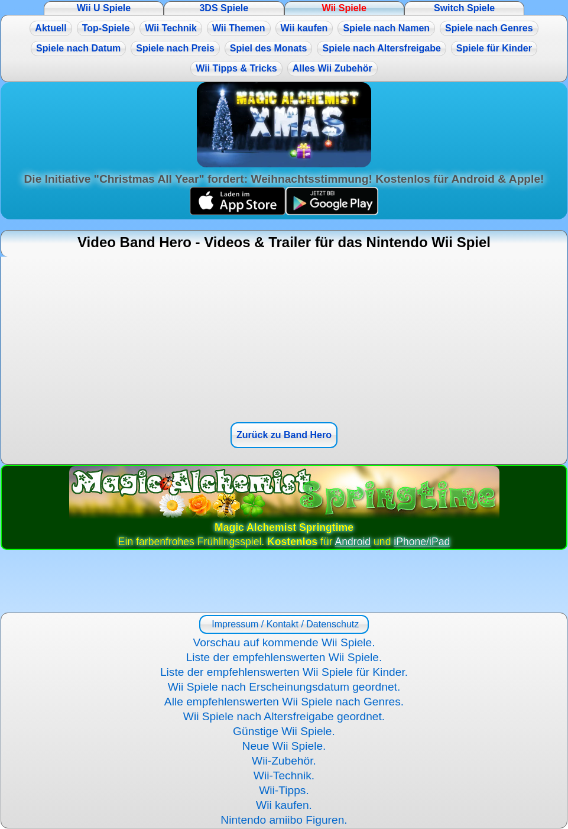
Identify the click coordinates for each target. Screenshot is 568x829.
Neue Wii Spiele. (284, 746)
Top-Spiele (106, 28)
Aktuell (50, 28)
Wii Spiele (344, 8)
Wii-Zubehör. (284, 760)
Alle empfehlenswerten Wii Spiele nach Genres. (284, 701)
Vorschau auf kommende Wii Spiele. (284, 642)
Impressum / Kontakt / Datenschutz (284, 624)
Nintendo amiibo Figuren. (283, 820)
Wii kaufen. (284, 805)
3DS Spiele (223, 8)
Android (353, 542)
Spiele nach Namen (386, 28)
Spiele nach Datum (78, 48)
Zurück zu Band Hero (284, 435)
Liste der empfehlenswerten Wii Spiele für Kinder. (284, 672)
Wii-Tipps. (284, 790)
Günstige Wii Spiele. (284, 731)
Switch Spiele (464, 8)
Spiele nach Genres (489, 28)
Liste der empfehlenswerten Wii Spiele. (284, 657)
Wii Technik (171, 28)
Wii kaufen (304, 28)
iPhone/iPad (422, 542)
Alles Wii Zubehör (332, 68)
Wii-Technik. (284, 775)
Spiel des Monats (268, 48)
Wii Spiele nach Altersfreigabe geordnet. (284, 716)
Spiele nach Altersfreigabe (381, 48)
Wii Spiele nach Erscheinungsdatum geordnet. (284, 687)
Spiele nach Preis (175, 48)
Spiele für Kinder (494, 48)
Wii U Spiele (104, 8)
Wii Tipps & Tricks (236, 68)
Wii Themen (238, 28)
